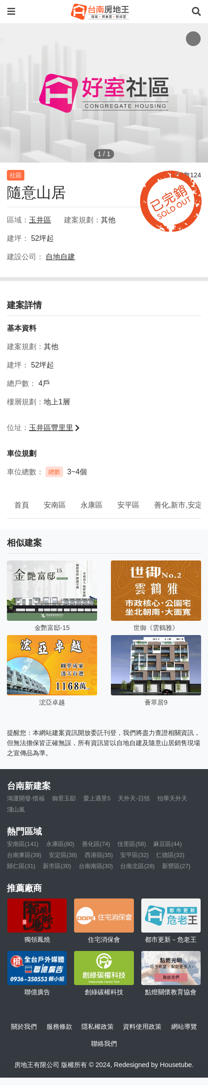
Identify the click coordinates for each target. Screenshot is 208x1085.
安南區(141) (23, 843)
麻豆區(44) (167, 843)
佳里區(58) (131, 843)
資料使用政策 (142, 1026)
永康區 (92, 505)
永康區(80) (60, 843)
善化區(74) (96, 843)
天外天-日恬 (134, 798)
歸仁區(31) (21, 866)
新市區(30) (57, 866)
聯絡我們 (104, 1043)
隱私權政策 (97, 1026)
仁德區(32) (170, 855)
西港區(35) (99, 855)
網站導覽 (184, 1026)
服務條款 (59, 1026)
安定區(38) (63, 855)
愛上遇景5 (96, 798)
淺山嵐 (16, 809)
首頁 (21, 505)
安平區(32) (134, 855)
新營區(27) (176, 866)
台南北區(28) (137, 866)
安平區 (128, 505)
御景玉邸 (64, 798)
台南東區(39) (24, 855)
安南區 (55, 505)
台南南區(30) (96, 866)
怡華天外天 (172, 798)
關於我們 (24, 1026)
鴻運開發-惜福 (26, 798)
